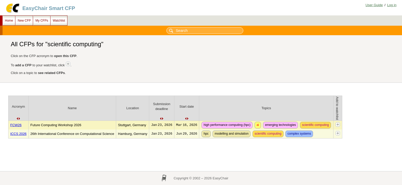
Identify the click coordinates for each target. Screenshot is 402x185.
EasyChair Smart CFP (48, 8)
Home (9, 20)
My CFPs (41, 20)
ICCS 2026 (18, 134)
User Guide (374, 5)
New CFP (24, 20)
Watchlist (59, 20)
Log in (391, 5)
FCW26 (16, 125)
